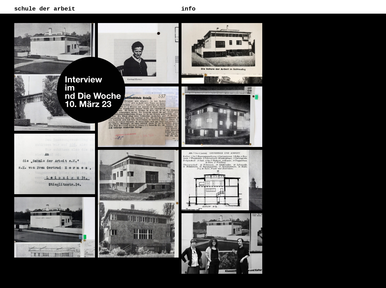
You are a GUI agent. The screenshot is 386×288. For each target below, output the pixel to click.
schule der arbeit (44, 9)
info (188, 9)
